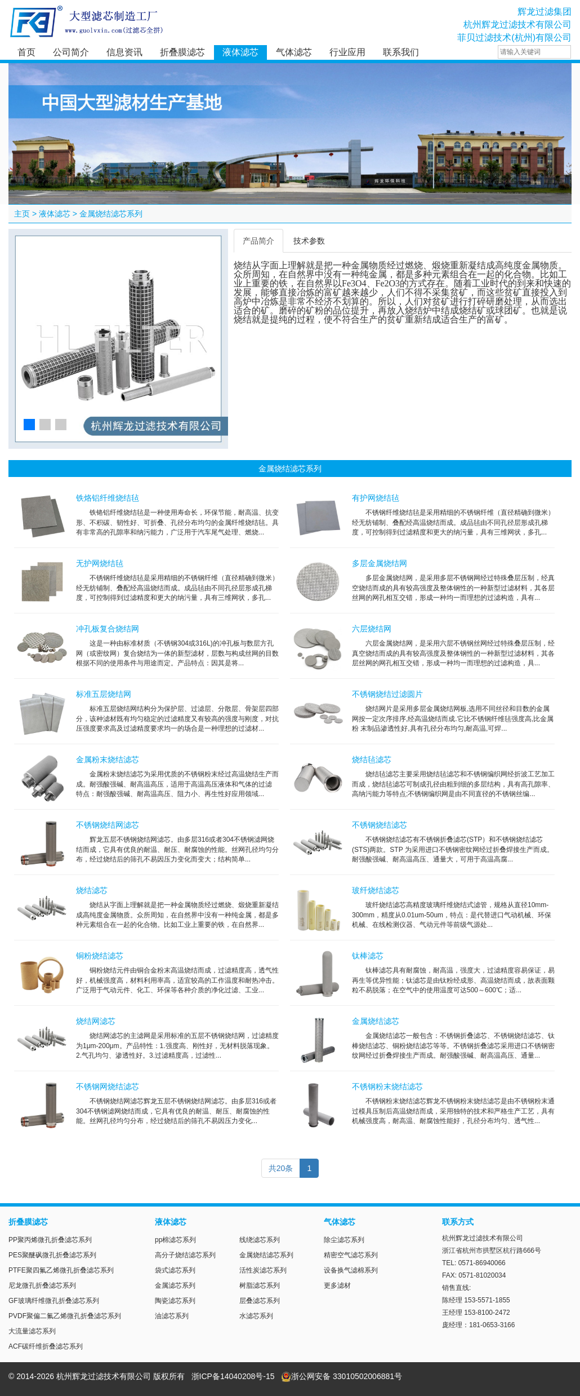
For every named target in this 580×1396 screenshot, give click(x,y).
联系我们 (401, 52)
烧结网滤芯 (95, 1021)
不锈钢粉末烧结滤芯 (387, 1086)
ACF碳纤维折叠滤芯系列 (45, 1346)
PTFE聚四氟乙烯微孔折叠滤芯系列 (61, 1270)
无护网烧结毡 (99, 563)
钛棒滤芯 (367, 955)
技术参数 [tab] (309, 240)
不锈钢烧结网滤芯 (107, 824)
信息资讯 (124, 52)
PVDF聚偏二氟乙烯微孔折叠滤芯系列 (64, 1316)
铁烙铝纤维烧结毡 (107, 497)
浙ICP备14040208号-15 (233, 1376)
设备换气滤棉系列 (351, 1270)
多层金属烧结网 (379, 563)
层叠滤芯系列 (259, 1301)
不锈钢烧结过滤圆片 (387, 694)
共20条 (281, 1168)
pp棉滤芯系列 (175, 1240)
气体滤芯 (294, 52)
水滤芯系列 (256, 1316)
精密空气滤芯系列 (351, 1255)
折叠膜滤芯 (182, 52)
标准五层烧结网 (103, 694)
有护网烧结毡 (375, 497)
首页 (26, 52)
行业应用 (347, 52)
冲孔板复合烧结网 (107, 628)
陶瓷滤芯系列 (175, 1301)
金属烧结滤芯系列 (110, 213)
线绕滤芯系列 (259, 1240)
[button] (29, 424)
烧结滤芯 (92, 890)
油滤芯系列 (172, 1316)
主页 (22, 213)
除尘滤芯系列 (344, 1240)
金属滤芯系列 (175, 1285)
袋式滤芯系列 (175, 1270)
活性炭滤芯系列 (263, 1270)
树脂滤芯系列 (259, 1285)
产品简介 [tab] (258, 240)
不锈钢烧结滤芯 (379, 824)
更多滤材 (337, 1285)
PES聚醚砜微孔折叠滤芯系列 (52, 1255)
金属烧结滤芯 (375, 1021)
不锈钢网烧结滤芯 (107, 1086)
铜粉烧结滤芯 (99, 955)
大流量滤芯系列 (32, 1331)
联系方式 (458, 1221)
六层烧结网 (371, 628)
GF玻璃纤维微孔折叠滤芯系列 (53, 1301)
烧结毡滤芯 (371, 759)
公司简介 (71, 52)
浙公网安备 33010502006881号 (341, 1376)
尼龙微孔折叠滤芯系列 (42, 1285)
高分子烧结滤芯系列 (185, 1255)
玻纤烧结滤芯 (375, 890)
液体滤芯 (240, 52)
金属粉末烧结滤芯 (107, 759)
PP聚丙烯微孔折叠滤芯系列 (50, 1240)
